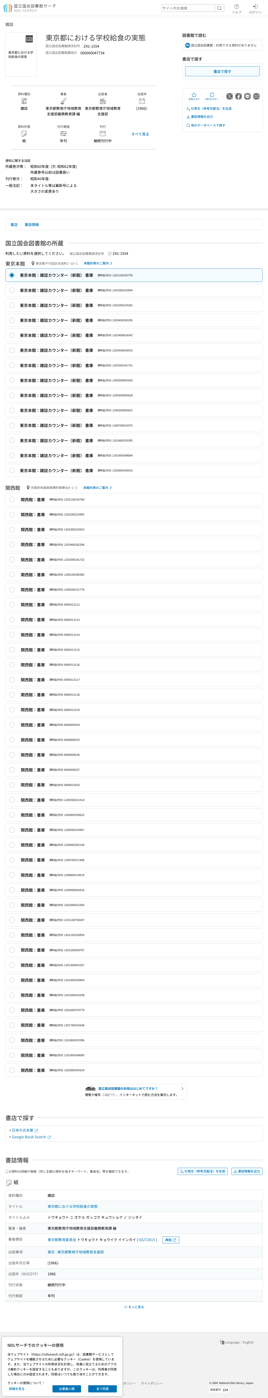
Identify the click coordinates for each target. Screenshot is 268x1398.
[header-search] (193, 8)
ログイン (255, 8)
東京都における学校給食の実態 (73, 1206)
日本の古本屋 (25, 1130)
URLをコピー (212, 96)
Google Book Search (32, 1136)
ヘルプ (236, 8)
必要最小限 (67, 1388)
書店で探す (222, 71)
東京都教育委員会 (62, 1239)
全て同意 (102, 1388)
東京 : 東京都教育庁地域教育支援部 (76, 1251)
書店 (14, 224)
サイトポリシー (152, 1383)
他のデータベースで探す (205, 125)
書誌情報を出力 (199, 116)
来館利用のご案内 (99, 263)
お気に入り (194, 96)
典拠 (170, 1240)
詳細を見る (17, 1388)
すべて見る (140, 134)
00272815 (147, 1239)
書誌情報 (32, 224)
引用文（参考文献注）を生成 (209, 108)
